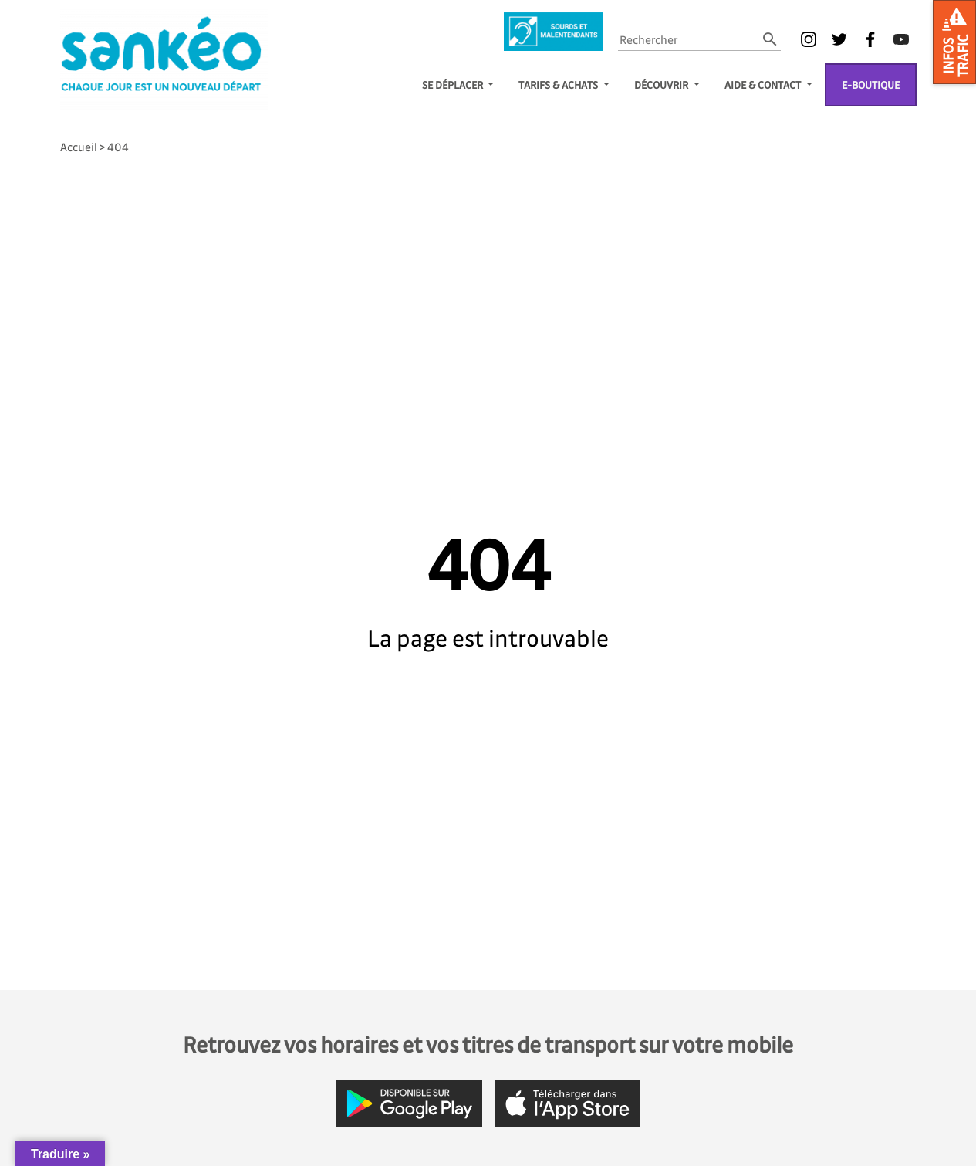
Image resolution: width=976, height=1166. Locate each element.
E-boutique (871, 84)
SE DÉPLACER (453, 84)
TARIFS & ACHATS (559, 84)
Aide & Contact (763, 84)
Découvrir (662, 84)
